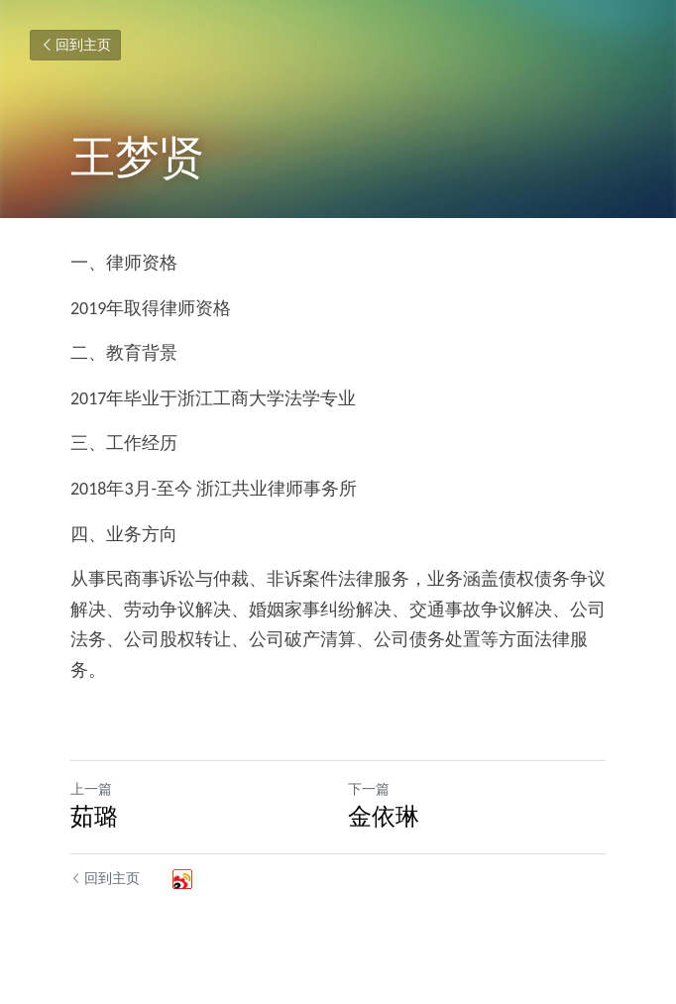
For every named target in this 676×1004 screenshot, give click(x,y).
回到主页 (75, 45)
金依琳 (383, 816)
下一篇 (369, 789)
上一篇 (91, 789)
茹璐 (94, 816)
